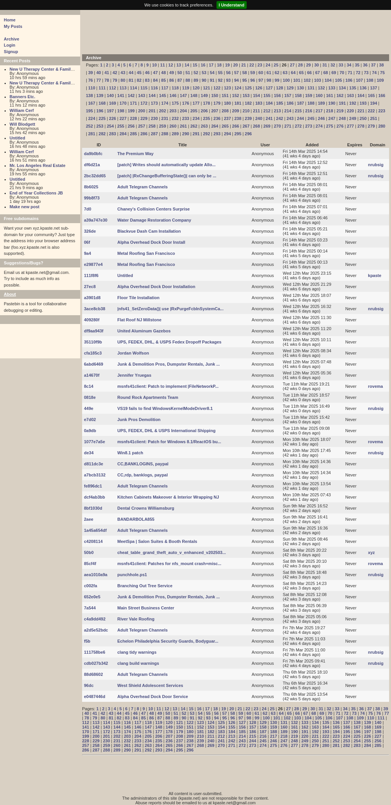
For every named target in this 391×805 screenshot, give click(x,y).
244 (300, 118)
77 (98, 80)
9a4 (87, 253)
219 (339, 111)
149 (204, 95)
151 (224, 95)
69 (333, 72)
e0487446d (94, 696)
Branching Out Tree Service (144, 585)
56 (228, 72)
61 (269, 72)
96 (252, 80)
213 (277, 111)
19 (227, 65)
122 (216, 88)
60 (261, 72)
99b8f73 (92, 198)
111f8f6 (91, 275)
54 (212, 72)
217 (319, 111)
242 (279, 118)
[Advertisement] (235, 31)
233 (185, 118)
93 (228, 80)
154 (256, 95)
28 (300, 65)
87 (180, 80)
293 (216, 133)
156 (277, 95)
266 (235, 126)
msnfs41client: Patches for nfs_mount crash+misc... (169, 563)
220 (350, 111)
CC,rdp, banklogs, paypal (142, 475)
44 (131, 72)
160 (319, 95)
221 (360, 111)
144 (152, 95)
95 (244, 80)
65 (301, 72)
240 (258, 118)
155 (266, 95)
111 (102, 88)
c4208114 (93, 541)
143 (141, 95)
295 (237, 133)
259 (162, 126)
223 (381, 111)
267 (245, 126)
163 (350, 95)
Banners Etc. (22, 96)
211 (256, 111)
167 (91, 103)
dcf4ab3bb (94, 497)
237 (227, 118)
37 (373, 65)
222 (371, 111)
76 (90, 80)
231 (164, 118)
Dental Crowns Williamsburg (145, 508)
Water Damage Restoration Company (154, 220)
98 (269, 80)
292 (206, 133)
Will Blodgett (22, 124)
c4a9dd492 (94, 619)
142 (131, 95)
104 (328, 80)
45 (139, 72)
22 (251, 65)
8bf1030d (93, 508)
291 (195, 133)
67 (317, 72)
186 (289, 103)
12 (170, 65)
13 (178, 65)
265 (224, 126)
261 (183, 126)
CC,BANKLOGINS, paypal (142, 464)
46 (147, 72)
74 (374, 72)
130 (300, 88)
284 (123, 133)
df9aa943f (93, 331)
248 (342, 118)
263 (204, 126)
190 (331, 103)
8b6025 (91, 187)
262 (193, 126)
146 (173, 95)
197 (110, 111)
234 (195, 118)
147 (183, 95)
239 (248, 118)
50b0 (89, 552)
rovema (375, 386)
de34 (89, 452)
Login (9, 45)
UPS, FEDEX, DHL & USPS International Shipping (166, 430)
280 (381, 126)
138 (89, 95)
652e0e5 (92, 596)
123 (227, 88)
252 (89, 126)
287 (154, 133)
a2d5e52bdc (96, 630)
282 (102, 133)
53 (204, 72)
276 (339, 126)
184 (269, 103)
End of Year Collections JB (36, 193)
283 (112, 133)
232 (175, 118)
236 (216, 118)
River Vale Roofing (135, 619)
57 (236, 72)
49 (171, 72)
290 (185, 133)
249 (352, 118)
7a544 (90, 608)
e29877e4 (93, 264)
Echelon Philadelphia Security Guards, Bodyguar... (167, 641)
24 (268, 65)
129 (289, 88)
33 (341, 65)
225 (102, 118)
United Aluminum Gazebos (144, 331)
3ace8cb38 (94, 308)
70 (341, 72)
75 (382, 72)
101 (296, 80)
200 (141, 111)
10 (154, 65)
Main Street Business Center (145, 608)
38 (381, 65)
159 (308, 95)
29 (308, 65)
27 (292, 65)
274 (319, 126)
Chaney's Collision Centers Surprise (153, 209)
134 (342, 88)
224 (91, 118)
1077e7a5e (94, 441)
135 (352, 88)
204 (183, 111)
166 (381, 95)
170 (123, 103)
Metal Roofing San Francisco (146, 253)
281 (91, 133)
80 (123, 80)
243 (289, 118)
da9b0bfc (93, 153)
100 (286, 80)
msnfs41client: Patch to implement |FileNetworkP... (167, 386)
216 (308, 111)
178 (206, 103)
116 (154, 88)
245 (310, 118)
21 (243, 65)
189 (321, 103)
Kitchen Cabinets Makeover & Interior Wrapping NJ (168, 497)
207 (214, 111)
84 (155, 80)
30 (316, 65)
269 (266, 126)
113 (123, 88)
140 (110, 95)
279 (371, 126)
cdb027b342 (96, 663)
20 (235, 65)
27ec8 (90, 286)
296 (248, 133)
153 (245, 95)
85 (163, 80)
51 (188, 72)
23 (259, 65)
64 (293, 72)
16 (203, 65)
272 (298, 126)
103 (317, 80)
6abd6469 (93, 364)
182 (248, 103)
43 (123, 72)
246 (321, 118)
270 (277, 126)
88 (188, 80)
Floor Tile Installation (138, 297)
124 (237, 88)
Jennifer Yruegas (134, 375)
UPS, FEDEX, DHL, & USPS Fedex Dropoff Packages (169, 342)
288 (164, 133)
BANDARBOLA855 (135, 519)
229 (144, 118)
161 (329, 95)
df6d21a (92, 164)
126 (258, 88)
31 (324, 65)
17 (211, 65)
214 (287, 111)
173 (154, 103)
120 (195, 88)
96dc (89, 685)
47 (155, 72)
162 (339, 95)
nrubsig (375, 164)
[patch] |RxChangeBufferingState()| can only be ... (166, 175)
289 (175, 133)
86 (171, 80)
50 (180, 72)
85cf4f (90, 563)
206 (204, 111)
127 (269, 88)
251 (373, 118)
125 (248, 88)
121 (206, 88)
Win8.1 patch (130, 452)
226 (112, 118)
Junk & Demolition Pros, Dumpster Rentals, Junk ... (168, 364)
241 (269, 118)
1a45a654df (95, 530)
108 (369, 80)
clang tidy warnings (137, 652)
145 (162, 95)
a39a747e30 (95, 220)
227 (123, 118)
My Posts (13, 26)
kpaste (374, 275)
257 (141, 126)
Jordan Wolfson (133, 353)
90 (204, 80)
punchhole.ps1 (132, 574)
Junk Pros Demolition (138, 419)
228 (133, 118)
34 (349, 65)
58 (244, 72)
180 (227, 103)
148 (193, 95)
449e (88, 408)
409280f (91, 319)
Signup (11, 51)
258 (152, 126)
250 (363, 118)
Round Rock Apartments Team (147, 397)
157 (287, 95)
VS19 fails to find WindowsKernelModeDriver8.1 (165, 408)
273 (308, 126)
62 (277, 72)
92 (220, 80)
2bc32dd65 (95, 175)
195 (89, 111)
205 (193, 111)
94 (236, 80)
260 (173, 126)
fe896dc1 (93, 486)
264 (214, 126)
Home (10, 20)
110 (91, 88)
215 (298, 111)
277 (350, 126)
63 (285, 72)
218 (329, 111)
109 (380, 80)
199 (131, 111)
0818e (90, 397)
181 (237, 103)
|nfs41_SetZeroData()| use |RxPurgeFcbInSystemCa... (170, 308)
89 (196, 80)
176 (185, 103)
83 (147, 80)
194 (373, 103)
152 (235, 95)
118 (175, 88)
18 (219, 65)
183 (258, 103)
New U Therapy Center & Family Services (51, 69)
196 (99, 111)
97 (261, 80)
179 (216, 103)
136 (363, 88)
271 (287, 126)
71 (349, 72)
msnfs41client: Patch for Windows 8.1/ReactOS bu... (169, 441)
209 (235, 111)
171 (133, 103)
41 (106, 72)
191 (342, 103)
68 (325, 72)
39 (90, 72)
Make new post (24, 206)
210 (245, 111)
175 (175, 103)
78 (106, 80)
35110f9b (93, 342)
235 (206, 118)
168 (102, 103)
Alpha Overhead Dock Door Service (152, 696)
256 (131, 126)
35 (357, 65)
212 (266, 111)
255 (120, 126)
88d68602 (93, 674)
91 (212, 80)
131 (310, 88)
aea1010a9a (95, 574)
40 (98, 72)
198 (120, 111)
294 (227, 133)
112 (112, 88)
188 (310, 103)
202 (162, 111)
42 (115, 72)
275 (329, 126)
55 (220, 72)
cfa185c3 (93, 353)
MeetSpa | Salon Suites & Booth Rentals (157, 541)
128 (279, 88)
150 (214, 95)
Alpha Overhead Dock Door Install (151, 242)
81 (131, 80)
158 (298, 95)
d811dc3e (93, 464)
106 (349, 80)
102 (307, 80)
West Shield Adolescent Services (150, 685)
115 (144, 88)
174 (164, 103)
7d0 (87, 209)
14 (186, 65)
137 (373, 88)
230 (154, 118)
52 (196, 72)
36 (365, 65)
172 (144, 103)
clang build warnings (138, 663)
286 (144, 133)
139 (99, 95)
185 (279, 103)
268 (256, 126)
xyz (371, 552)
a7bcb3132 (94, 475)
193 (363, 103)
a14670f (91, 375)
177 (195, 103)
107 (359, 80)
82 (139, 80)
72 (358, 72)
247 (331, 118)
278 (360, 126)
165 (371, 95)
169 (112, 103)
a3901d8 (92, 297)
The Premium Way (135, 153)
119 (185, 88)
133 (331, 88)
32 (332, 65)
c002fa (90, 585)
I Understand (231, 5)
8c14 (88, 386)
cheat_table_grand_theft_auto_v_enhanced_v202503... (171, 552)
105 (338, 80)
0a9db (90, 430)
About (10, 294)
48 (163, 72)
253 (99, 126)
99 (277, 80)
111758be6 (94, 652)
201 (152, 111)
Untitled (17, 138)
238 (237, 118)
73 (366, 72)
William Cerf (22, 110)
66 (309, 72)
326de (90, 231)
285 (133, 133)
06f (87, 242)
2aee (88, 519)
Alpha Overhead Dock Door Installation (156, 286)
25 (276, 65)
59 (252, 72)
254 (110, 126)
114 (133, 88)
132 (321, 88)
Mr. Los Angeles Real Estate (37, 165)
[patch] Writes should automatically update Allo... (166, 164)
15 (194, 65)
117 (164, 88)
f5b (87, 641)
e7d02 (90, 419)
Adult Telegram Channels (142, 187)
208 (224, 111)
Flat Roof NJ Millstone (139, 319)
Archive (11, 39)
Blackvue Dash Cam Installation (149, 231)
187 (300, 103)
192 (352, 103)
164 (360, 95)
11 (162, 65)
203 (173, 111)
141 (120, 95)
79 (115, 80)
